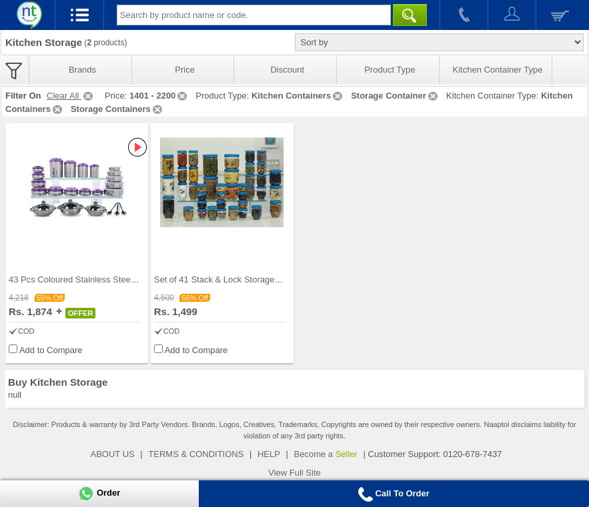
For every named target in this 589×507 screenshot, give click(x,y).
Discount (287, 70)
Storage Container (395, 96)
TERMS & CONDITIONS (195, 454)
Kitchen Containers (297, 96)
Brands (82, 70)
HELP (268, 454)
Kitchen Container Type (498, 70)
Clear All (71, 96)
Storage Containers (117, 109)
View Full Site (294, 473)
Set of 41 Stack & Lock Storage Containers (236, 279)
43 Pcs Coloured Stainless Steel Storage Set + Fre (106, 279)
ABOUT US (113, 454)
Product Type (389, 70)
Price (185, 70)
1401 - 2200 (159, 96)
